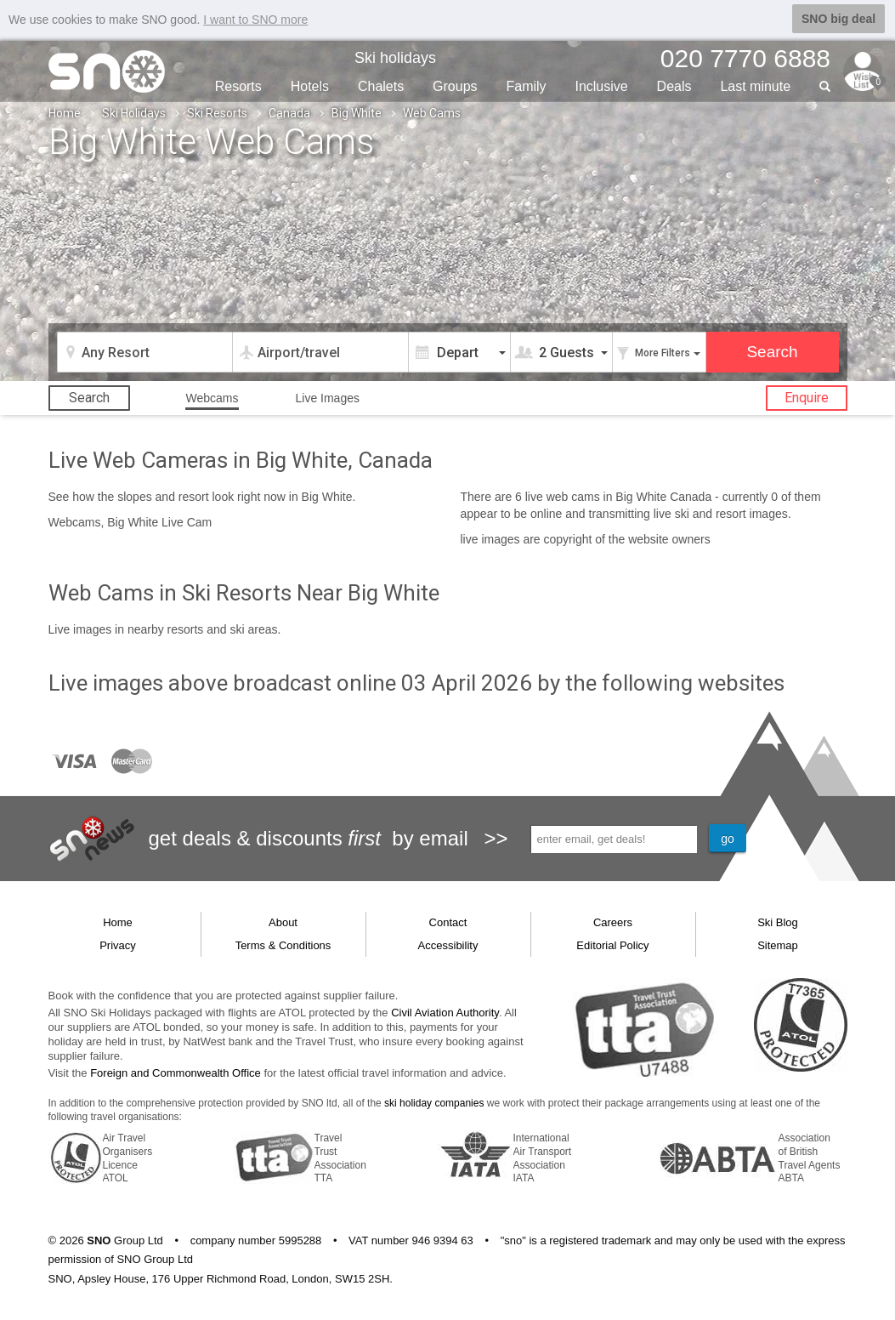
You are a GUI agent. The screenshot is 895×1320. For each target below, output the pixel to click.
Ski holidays (395, 56)
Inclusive (601, 85)
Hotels (310, 85)
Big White (356, 112)
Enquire (807, 397)
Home (64, 112)
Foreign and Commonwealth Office (175, 1072)
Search (89, 397)
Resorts (238, 85)
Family (526, 85)
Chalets (381, 85)
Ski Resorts (217, 112)
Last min (755, 85)
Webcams (212, 397)
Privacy (117, 944)
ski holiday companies (434, 1102)
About (283, 921)
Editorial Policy (612, 944)
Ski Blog (777, 921)
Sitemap (777, 944)
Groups (455, 85)
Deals (674, 85)
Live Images (327, 397)
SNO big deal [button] (838, 19)
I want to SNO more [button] (255, 19)
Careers (612, 921)
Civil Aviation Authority (445, 1011)
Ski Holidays (134, 112)
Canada (289, 112)
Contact (448, 921)
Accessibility (448, 944)
